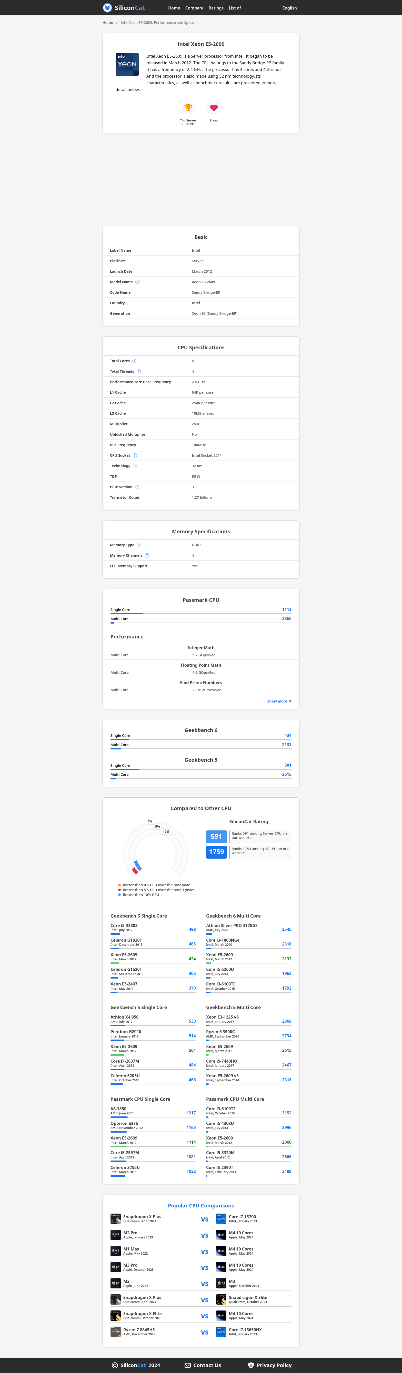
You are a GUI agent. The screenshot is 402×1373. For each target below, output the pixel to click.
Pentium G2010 (125, 1031)
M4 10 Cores (241, 1233)
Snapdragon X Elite (248, 1297)
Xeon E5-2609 (123, 955)
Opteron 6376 (124, 1123)
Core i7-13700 (242, 1216)
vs (205, 1218)
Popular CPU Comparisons (201, 1205)
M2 (126, 1281)
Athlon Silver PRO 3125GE (232, 925)
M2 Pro (130, 1233)
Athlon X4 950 (124, 1017)
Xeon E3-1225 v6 (222, 1017)
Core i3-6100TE (221, 984)
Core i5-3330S (123, 925)
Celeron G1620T (126, 969)
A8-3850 (118, 1109)
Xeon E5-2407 (123, 984)
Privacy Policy (274, 1365)
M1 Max (131, 1249)
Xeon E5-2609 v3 (222, 1076)
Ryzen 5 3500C (220, 1031)
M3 (232, 1281)
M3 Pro (130, 1265)
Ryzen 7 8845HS (139, 1330)
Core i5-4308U (220, 1123)
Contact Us (207, 1365)
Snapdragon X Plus (142, 1216)
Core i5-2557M (124, 1152)
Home (174, 8)
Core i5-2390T (219, 1167)
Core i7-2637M (124, 1061)
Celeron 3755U (125, 1167)
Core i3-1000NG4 (222, 940)
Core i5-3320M (220, 1152)
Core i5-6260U (220, 969)
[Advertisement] (201, 180)
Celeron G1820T (126, 940)
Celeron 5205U (125, 1076)
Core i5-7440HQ (221, 1061)
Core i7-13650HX (245, 1330)
